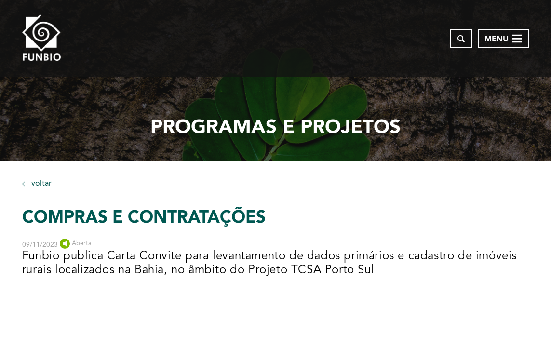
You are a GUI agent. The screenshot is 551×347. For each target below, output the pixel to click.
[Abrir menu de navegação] (503, 38)
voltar (37, 182)
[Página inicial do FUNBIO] (41, 38)
